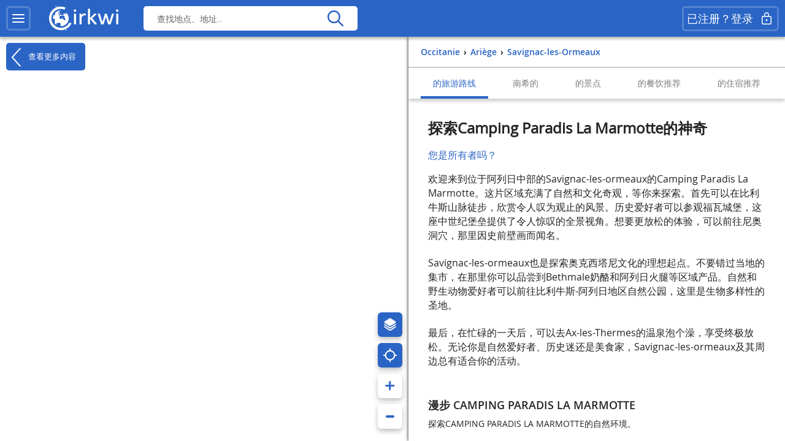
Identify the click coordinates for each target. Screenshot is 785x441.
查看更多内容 (41, 57)
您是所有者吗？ (462, 155)
